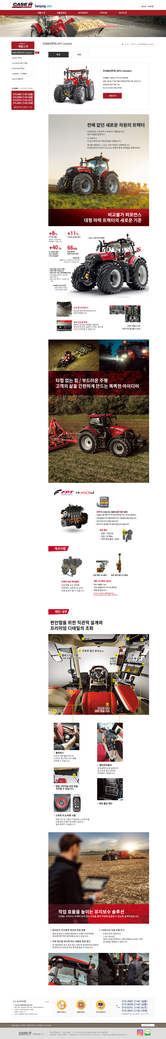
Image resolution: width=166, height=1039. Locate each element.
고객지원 (103, 13)
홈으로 (143, 6)
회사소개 (123, 13)
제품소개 (41, 13)
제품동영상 (61, 13)
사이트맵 (150, 6)
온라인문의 (83, 13)
